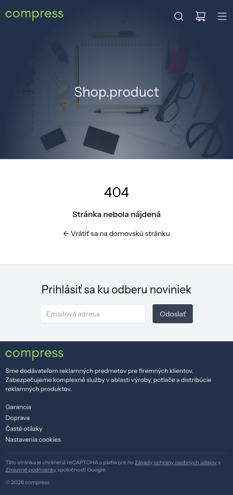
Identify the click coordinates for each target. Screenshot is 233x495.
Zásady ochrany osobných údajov (176, 462)
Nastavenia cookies (33, 439)
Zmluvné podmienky (30, 469)
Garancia (18, 407)
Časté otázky (23, 428)
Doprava (17, 418)
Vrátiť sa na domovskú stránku (116, 233)
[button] (178, 16)
